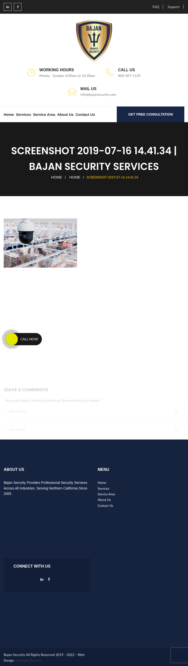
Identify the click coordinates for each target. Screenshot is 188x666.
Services (23, 114)
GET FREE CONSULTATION (150, 114)
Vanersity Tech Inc (28, 660)
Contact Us (85, 114)
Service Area (44, 114)
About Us (65, 114)
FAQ (156, 7)
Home (9, 114)
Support (174, 7)
